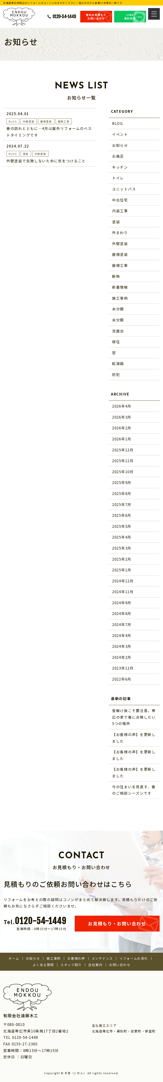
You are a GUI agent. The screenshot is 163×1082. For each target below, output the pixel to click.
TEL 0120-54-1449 (20, 1037)
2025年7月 (121, 504)
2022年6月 (121, 679)
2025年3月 (121, 548)
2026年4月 (121, 406)
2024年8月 (121, 613)
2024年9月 (121, 602)
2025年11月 (123, 460)
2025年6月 (121, 515)
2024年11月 (123, 591)
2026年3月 (121, 417)
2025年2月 (121, 559)
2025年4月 (121, 537)
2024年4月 (121, 635)
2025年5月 (121, 526)
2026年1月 (121, 438)
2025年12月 (123, 449)
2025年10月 (123, 471)
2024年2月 (121, 657)
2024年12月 (123, 580)
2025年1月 (121, 569)
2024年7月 (121, 624)
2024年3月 (121, 646)
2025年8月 (121, 493)
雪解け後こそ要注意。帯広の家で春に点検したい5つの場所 (134, 717)
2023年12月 (123, 668)
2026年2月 (121, 427)
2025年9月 (121, 482)
